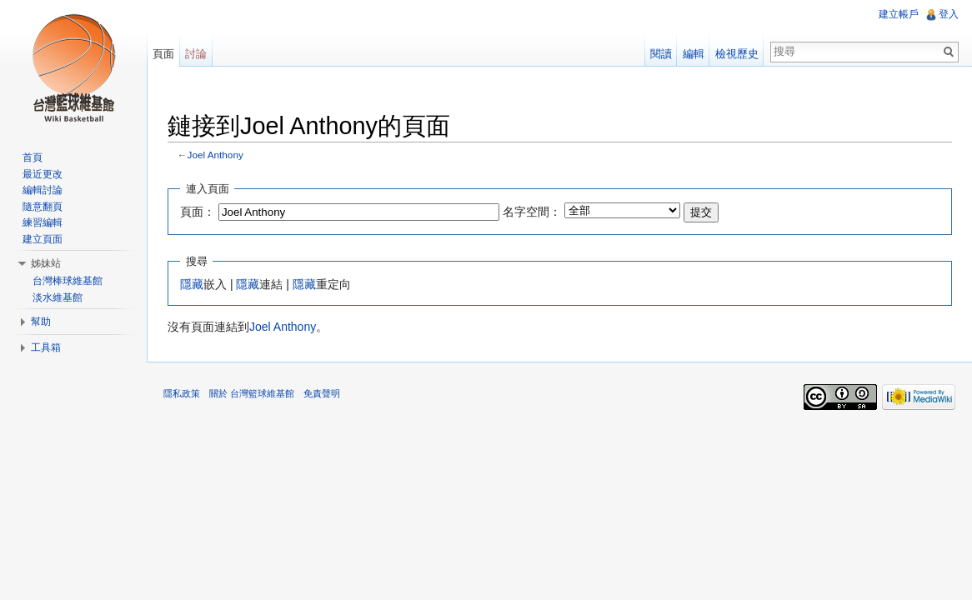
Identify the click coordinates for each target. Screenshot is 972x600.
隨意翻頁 (43, 206)
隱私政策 (181, 393)
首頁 (33, 157)
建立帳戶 (899, 14)
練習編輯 (43, 222)
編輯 (693, 54)
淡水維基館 (58, 297)
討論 (196, 54)
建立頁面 (43, 239)
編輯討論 (43, 190)
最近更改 (43, 174)
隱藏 (191, 284)
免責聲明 (321, 393)
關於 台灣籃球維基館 (251, 393)
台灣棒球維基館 (68, 281)
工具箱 (46, 347)
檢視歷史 (737, 54)
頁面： (197, 211)
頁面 (163, 54)
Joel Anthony (215, 154)
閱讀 (661, 54)
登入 (949, 14)
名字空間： (532, 211)
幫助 (41, 322)
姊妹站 (46, 263)
